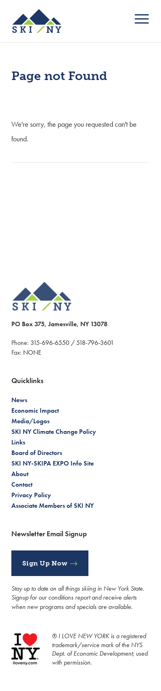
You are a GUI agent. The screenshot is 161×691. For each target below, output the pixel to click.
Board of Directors (36, 452)
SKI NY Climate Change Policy (53, 431)
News (19, 400)
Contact (21, 484)
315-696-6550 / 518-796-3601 (72, 342)
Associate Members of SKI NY (52, 505)
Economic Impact (35, 410)
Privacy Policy (31, 495)
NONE (32, 352)
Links (18, 442)
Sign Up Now (45, 563)
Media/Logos (30, 421)
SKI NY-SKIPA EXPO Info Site (52, 463)
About (19, 474)
